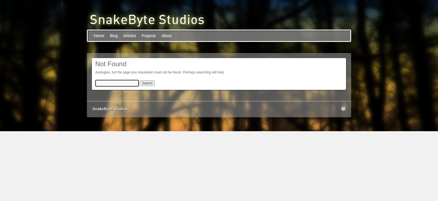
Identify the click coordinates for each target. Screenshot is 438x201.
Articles (129, 36)
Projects (149, 36)
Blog (114, 36)
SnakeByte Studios (110, 109)
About (166, 36)
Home (99, 36)
